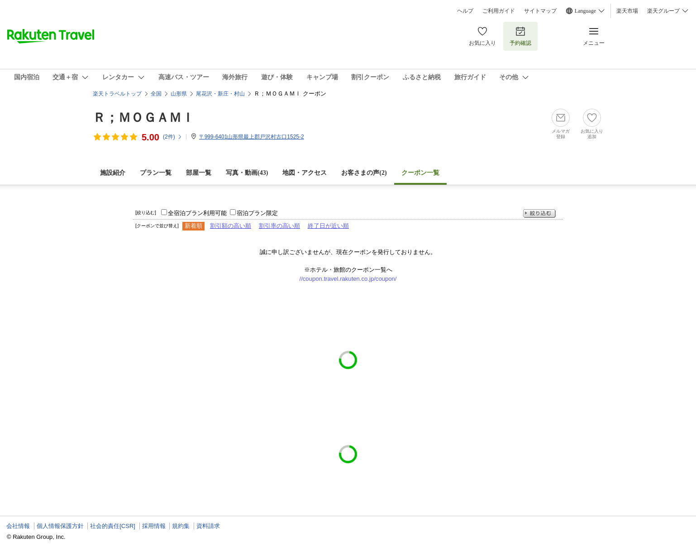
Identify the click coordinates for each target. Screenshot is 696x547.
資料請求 (208, 526)
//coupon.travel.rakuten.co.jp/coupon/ (348, 278)
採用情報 (154, 526)
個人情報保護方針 (60, 526)
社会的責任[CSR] (112, 526)
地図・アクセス (304, 172)
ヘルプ (465, 11)
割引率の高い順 (279, 225)
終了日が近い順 (328, 225)
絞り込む (539, 213)
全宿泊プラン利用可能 (197, 213)
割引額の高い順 (230, 225)
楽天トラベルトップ (117, 94)
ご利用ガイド (498, 11)
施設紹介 (112, 172)
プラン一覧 (156, 172)
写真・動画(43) (247, 172)
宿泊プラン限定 (257, 213)
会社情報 (18, 526)
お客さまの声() (363, 172)
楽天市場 (627, 11)
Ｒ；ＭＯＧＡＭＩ (143, 117)
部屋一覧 (198, 172)
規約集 (181, 526)
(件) (172, 136)
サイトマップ (540, 11)
